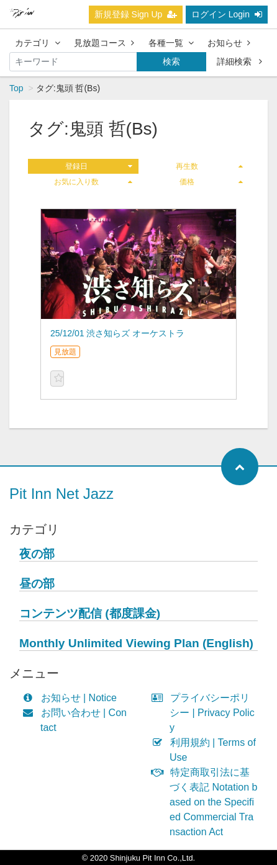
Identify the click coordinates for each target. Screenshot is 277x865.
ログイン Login (226, 14)
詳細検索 (239, 61)
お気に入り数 (93, 181)
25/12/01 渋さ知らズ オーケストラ (117, 333)
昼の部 (37, 583)
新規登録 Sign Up (136, 14)
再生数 (209, 166)
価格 (211, 181)
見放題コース (104, 43)
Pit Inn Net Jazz (61, 493)
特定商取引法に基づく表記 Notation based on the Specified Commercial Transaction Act (207, 802)
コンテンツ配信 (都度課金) (89, 613)
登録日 (98, 166)
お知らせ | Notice (72, 697)
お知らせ (228, 43)
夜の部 (37, 553)
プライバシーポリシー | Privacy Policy (206, 712)
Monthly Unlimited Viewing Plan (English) (136, 643)
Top (16, 88)
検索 (171, 61)
